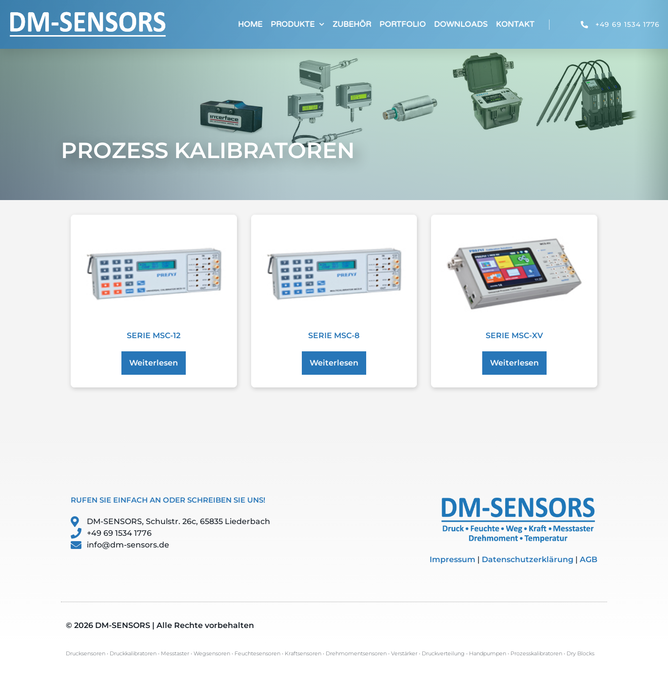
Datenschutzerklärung (527, 559)
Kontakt (515, 24)
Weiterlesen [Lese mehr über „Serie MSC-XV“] (514, 362)
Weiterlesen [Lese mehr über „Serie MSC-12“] (153, 362)
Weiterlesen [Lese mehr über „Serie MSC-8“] (334, 362)
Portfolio (402, 24)
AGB (588, 559)
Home (250, 24)
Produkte (297, 24)
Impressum (452, 559)
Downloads (461, 24)
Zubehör (352, 24)
